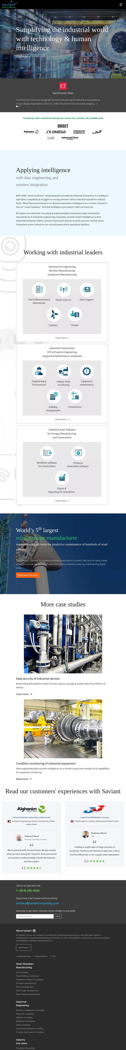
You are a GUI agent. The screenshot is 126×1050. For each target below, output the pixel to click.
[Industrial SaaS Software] (62, 500)
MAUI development (24, 987)
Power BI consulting (25, 1014)
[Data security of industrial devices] (24, 694)
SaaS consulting (23, 1025)
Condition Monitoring (25, 1048)
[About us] (23, 947)
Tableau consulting (24, 1018)
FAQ (53, 956)
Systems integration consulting (29, 1029)
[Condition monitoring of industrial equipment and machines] (23, 778)
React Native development (28, 994)
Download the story (28, 575)
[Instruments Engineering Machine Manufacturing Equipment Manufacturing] (62, 337)
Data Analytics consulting (27, 976)
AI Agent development (26, 983)
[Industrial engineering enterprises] (62, 419)
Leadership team (23, 956)
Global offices (41, 956)
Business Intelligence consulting (30, 1010)
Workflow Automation (25, 1021)
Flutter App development (27, 991)
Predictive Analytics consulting (29, 980)
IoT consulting (22, 972)
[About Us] (23, 56)
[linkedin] (34, 930)
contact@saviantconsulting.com (37, 903)
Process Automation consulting (30, 1032)
